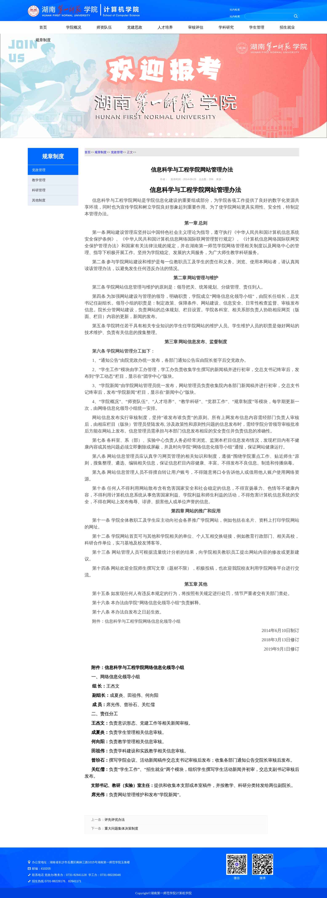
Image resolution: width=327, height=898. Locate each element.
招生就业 (287, 27)
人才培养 (165, 27)
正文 (130, 152)
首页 (43, 27)
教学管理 (38, 180)
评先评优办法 (115, 819)
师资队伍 (104, 27)
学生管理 (256, 27)
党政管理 (38, 170)
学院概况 (73, 27)
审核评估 (195, 27)
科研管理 (38, 190)
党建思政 (134, 27)
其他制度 (38, 200)
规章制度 (43, 40)
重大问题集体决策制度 (121, 828)
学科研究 (226, 27)
